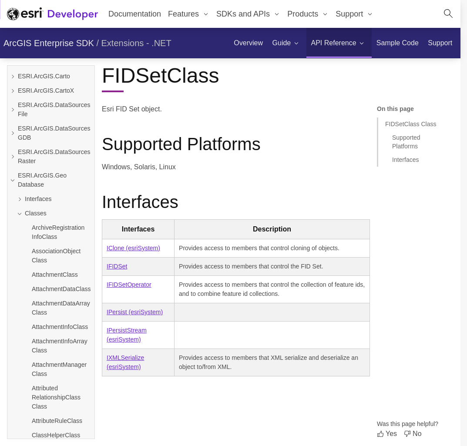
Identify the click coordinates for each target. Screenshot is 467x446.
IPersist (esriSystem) (135, 312)
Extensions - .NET (136, 43)
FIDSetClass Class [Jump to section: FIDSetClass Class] (410, 124)
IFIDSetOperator (129, 284)
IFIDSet (117, 266)
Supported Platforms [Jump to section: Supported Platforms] (406, 141)
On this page (395, 108)
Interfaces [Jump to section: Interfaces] (405, 159)
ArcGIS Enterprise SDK (48, 43)
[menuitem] (189, 14)
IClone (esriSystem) (133, 248)
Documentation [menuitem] (134, 14)
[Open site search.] (448, 14)
